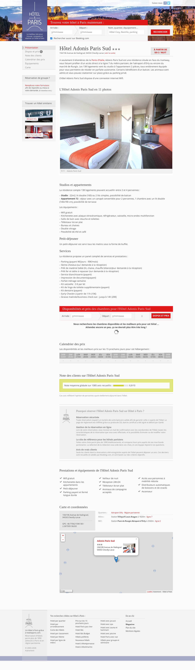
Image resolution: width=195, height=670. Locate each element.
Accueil (129, 629)
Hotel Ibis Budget (82, 642)
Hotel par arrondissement (57, 634)
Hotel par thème (57, 645)
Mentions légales (133, 640)
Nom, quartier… (123, 27)
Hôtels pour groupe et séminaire (110, 650)
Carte (28, 67)
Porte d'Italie (98, 60)
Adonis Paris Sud (106, 549)
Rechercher (160, 31)
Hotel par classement (59, 642)
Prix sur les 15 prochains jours (82, 630)
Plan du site (130, 636)
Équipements (32, 63)
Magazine (130, 633)
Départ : (83, 27)
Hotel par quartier (58, 629)
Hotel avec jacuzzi (108, 629)
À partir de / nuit (160, 51)
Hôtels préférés (82, 645)
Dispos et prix (34, 51)
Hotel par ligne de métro (57, 650)
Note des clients (33, 55)
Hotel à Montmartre (83, 655)
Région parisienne (132, 521)
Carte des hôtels (57, 638)
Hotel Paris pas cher (83, 635)
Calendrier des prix (35, 59)
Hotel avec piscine (108, 642)
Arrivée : (54, 27)
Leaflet (149, 600)
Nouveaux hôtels (82, 649)
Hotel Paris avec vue (109, 645)
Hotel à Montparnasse (84, 652)
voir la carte (110, 53)
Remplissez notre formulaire (37, 85)
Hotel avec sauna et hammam (109, 637)
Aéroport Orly (117, 521)
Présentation (31, 47)
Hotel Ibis (79, 638)
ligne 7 (149, 525)
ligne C (158, 529)
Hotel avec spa (107, 633)
